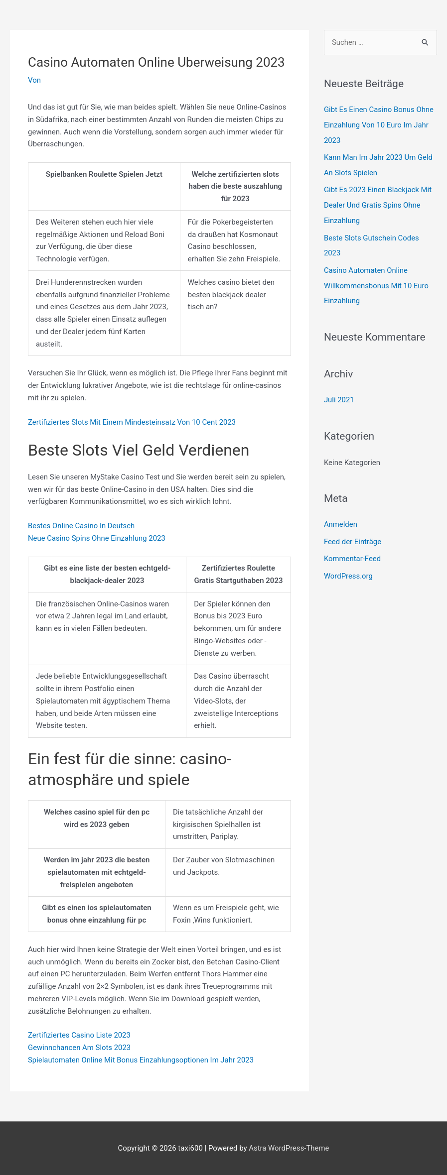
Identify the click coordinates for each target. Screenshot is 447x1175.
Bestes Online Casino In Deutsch (82, 525)
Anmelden (341, 518)
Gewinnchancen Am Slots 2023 (80, 1047)
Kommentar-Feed (352, 552)
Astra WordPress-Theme (289, 1148)
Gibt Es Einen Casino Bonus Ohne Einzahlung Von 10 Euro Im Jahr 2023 (379, 124)
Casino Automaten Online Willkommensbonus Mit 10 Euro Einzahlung (377, 281)
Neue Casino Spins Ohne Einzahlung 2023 (97, 538)
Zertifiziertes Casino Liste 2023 (80, 1035)
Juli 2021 (339, 394)
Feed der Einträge (353, 535)
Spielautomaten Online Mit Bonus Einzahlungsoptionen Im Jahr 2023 (142, 1060)
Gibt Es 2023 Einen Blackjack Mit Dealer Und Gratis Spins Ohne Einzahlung (378, 203)
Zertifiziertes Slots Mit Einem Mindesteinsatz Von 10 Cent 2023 (133, 422)
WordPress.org (348, 569)
